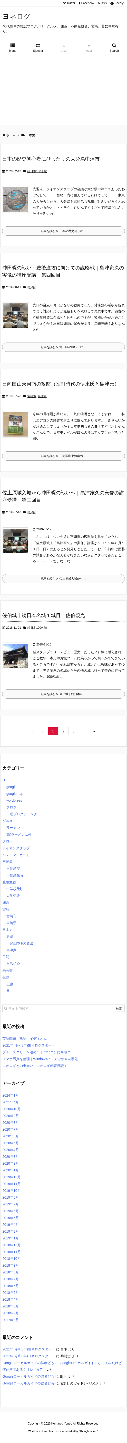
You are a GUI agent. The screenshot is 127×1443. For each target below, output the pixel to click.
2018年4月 (10, 1299)
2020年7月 (10, 1129)
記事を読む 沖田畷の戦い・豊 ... (63, 347)
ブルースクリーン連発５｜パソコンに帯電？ (36, 1052)
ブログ (11, 807)
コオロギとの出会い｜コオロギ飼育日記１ (34, 1066)
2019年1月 (10, 1238)
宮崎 (5, 909)
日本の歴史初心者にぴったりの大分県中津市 (51, 159)
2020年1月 (10, 1170)
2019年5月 (10, 1218)
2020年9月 (10, 1116)
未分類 (7, 970)
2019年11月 (11, 1184)
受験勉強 (9, 882)
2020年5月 (10, 1143)
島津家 (31, 287)
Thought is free (88, 1431)
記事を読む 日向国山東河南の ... (63, 456)
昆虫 (9, 984)
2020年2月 (10, 1163)
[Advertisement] (63, 91)
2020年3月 (10, 1157)
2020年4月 (10, 1150)
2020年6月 (10, 1136)
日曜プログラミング (21, 814)
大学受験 (13, 896)
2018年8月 (10, 1272)
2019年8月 (10, 1197)
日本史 (7, 930)
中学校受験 (14, 889)
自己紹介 (13, 964)
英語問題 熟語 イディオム (24, 1038)
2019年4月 (10, 1225)
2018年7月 (10, 1279)
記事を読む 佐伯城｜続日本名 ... (63, 694)
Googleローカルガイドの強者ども (28, 1363)
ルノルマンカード (16, 855)
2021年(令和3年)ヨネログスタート (28, 1045)
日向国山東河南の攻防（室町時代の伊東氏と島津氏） (60, 384)
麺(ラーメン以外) (19, 834)
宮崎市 (31, 396)
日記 (5, 957)
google (11, 787)
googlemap (14, 794)
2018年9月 (10, 1265)
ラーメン (13, 828)
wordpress (14, 800)
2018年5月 (10, 1293)
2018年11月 (11, 1252)
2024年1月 (10, 1095)
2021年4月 (10, 1102)
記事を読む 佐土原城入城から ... (63, 578)
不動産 (7, 862)
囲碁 (5, 902)
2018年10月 (11, 1259)
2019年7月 (10, 1204)
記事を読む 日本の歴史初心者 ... (63, 231)
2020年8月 (10, 1123)
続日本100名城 (37, 171)
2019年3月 (10, 1231)
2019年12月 (11, 1177)
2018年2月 (10, 1313)
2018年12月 (11, 1245)
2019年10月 (11, 1191)
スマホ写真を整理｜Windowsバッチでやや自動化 (40, 1059)
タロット (9, 841)
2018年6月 (10, 1286)
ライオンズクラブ (16, 848)
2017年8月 (10, 1320)
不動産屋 (13, 868)
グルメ (7, 821)
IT (3, 780)
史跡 (9, 936)
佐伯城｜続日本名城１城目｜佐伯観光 (43, 615)
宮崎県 (11, 923)
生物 (5, 977)
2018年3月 (10, 1306)
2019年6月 (10, 1211)
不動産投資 (14, 875)
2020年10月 (11, 1109)
